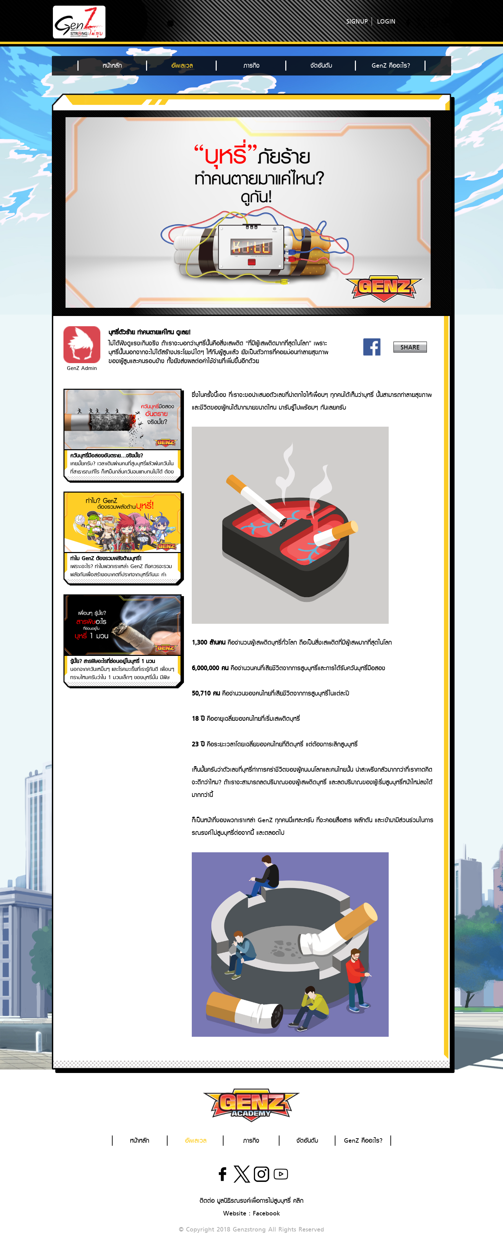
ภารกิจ (252, 65)
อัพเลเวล (182, 65)
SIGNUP (357, 21)
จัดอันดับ (321, 65)
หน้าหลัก (112, 65)
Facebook (266, 1213)
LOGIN (386, 21)
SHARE (410, 347)
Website (234, 1213)
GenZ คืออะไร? (391, 65)
